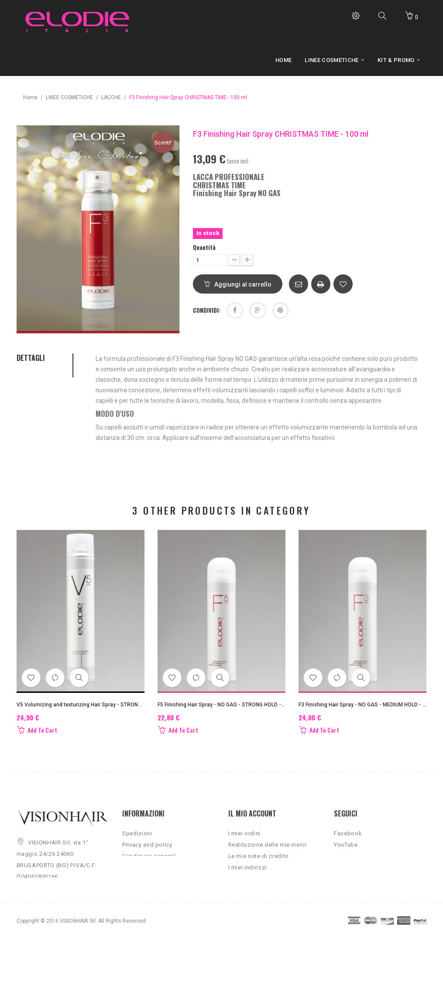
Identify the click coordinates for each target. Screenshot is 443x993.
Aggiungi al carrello (237, 284)
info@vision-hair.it (53, 922)
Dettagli (31, 358)
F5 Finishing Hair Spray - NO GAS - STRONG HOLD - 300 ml (221, 705)
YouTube (346, 850)
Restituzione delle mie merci (267, 850)
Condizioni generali (149, 861)
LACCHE (111, 97)
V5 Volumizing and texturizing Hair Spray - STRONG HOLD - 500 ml (80, 705)
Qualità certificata (147, 873)
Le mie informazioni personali (269, 884)
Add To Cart (37, 730)
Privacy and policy (147, 850)
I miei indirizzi (247, 873)
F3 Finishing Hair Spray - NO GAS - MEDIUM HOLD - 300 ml (362, 705)
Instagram (348, 861)
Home (30, 97)
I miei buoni (244, 896)
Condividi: (206, 310)
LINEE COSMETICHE (69, 97)
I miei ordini (244, 839)
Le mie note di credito (258, 861)
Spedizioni (137, 839)
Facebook (348, 839)
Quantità (204, 247)
